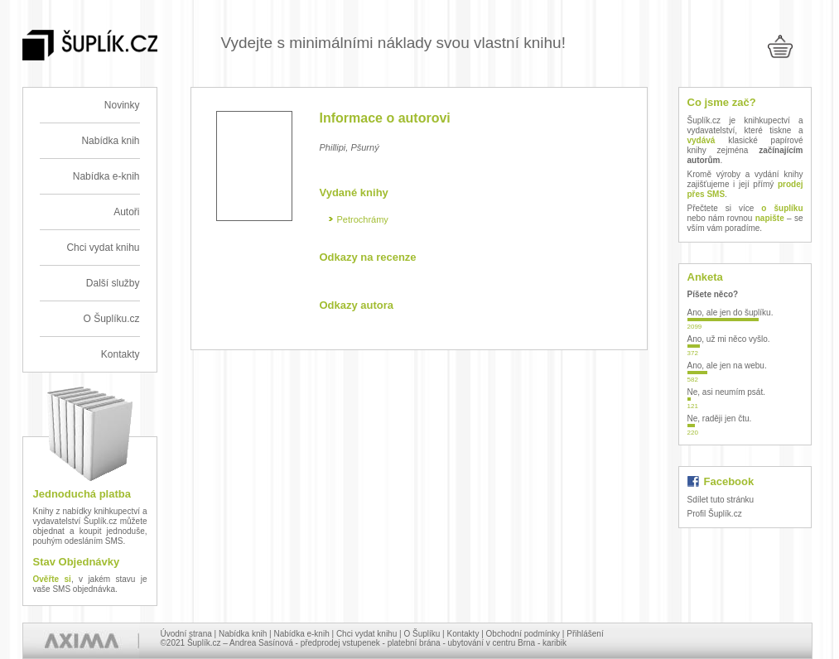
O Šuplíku (421, 633)
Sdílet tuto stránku (721, 499)
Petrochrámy (362, 219)
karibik (554, 642)
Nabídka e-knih (106, 176)
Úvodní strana (186, 633)
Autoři (126, 212)
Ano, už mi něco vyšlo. (728, 339)
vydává (701, 140)
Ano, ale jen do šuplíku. (730, 312)
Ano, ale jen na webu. (727, 365)
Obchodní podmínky (523, 633)
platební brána (414, 642)
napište (769, 218)
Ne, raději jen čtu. (719, 418)
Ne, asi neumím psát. (726, 392)
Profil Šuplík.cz (714, 513)
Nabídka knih (110, 141)
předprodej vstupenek (340, 642)
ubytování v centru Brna (492, 642)
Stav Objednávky (76, 562)
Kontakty (120, 354)
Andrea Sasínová (261, 642)
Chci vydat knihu (102, 247)
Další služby (113, 283)
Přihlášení (585, 633)
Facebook (729, 481)
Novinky (122, 105)
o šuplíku (782, 208)
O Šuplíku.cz (111, 319)
